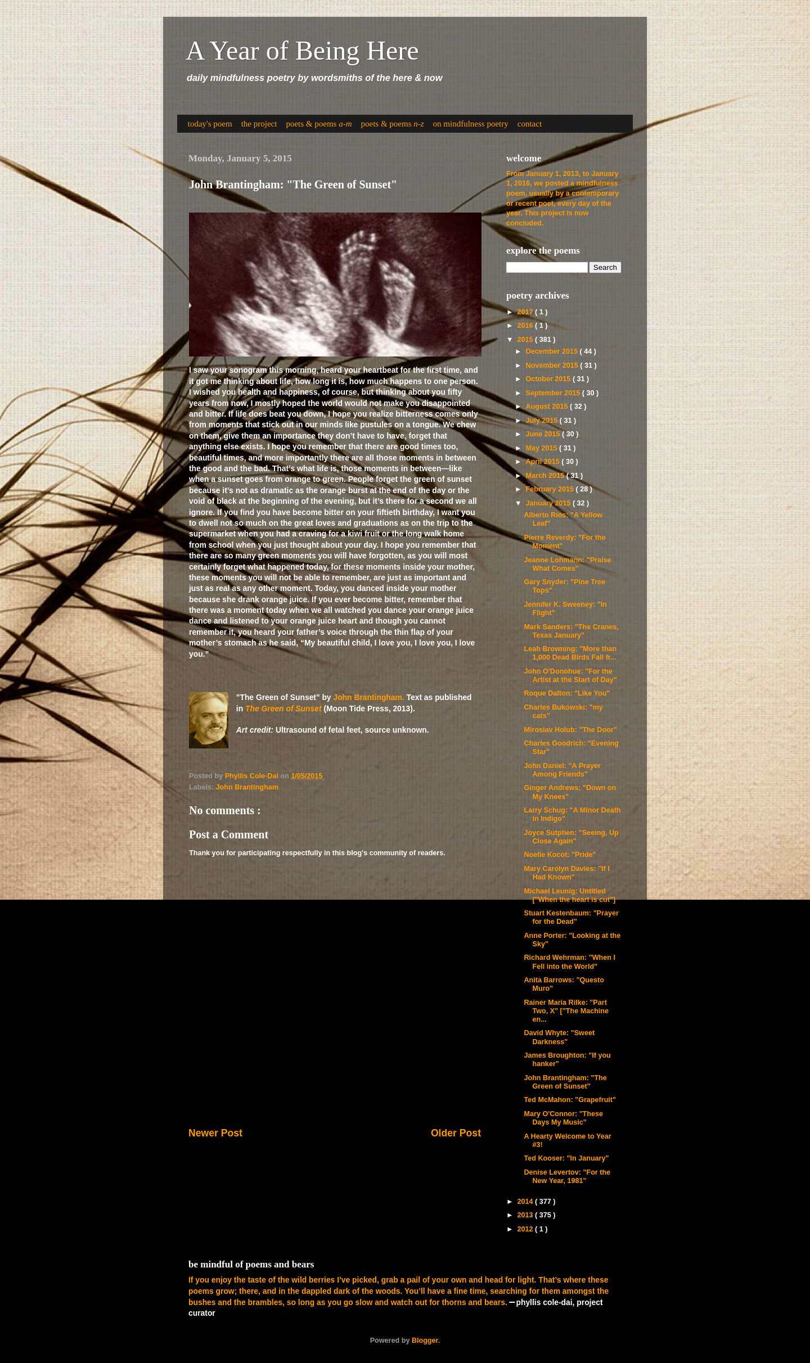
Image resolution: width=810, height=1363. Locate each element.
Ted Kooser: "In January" (566, 1158)
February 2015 (551, 489)
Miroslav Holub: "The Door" (570, 730)
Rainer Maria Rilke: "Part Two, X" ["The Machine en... (566, 1011)
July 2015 (543, 421)
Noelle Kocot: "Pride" (560, 855)
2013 (526, 1215)
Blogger (425, 1340)
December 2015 (553, 351)
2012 (526, 1229)
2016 (526, 326)
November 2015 (553, 365)
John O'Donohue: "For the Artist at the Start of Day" (570, 675)
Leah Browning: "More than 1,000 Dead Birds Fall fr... (570, 653)
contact (530, 123)
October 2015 (549, 379)
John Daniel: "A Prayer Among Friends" (562, 770)
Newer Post (215, 1133)
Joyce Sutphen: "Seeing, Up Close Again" (571, 837)
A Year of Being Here (302, 50)
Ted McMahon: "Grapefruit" (570, 1100)
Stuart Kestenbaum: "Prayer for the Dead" (571, 917)
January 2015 (549, 503)
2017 (526, 312)
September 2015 (554, 393)
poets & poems (319, 123)
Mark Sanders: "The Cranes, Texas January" (571, 631)
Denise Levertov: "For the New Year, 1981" (567, 1176)
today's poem (210, 123)
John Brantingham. (368, 697)
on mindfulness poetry (470, 123)
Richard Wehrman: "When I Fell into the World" (569, 962)
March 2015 (546, 476)
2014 (526, 1202)
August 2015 (548, 406)
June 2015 (544, 434)
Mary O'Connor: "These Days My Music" (563, 1118)
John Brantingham (247, 787)
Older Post (456, 1133)
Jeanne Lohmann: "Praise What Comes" (567, 564)
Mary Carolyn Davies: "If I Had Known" (566, 873)
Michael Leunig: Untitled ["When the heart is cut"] (569, 895)
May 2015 (543, 448)
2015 (526, 340)
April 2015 (544, 462)
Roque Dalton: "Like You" (567, 693)
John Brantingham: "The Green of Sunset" (565, 1082)
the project (259, 123)
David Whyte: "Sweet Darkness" (559, 1037)
